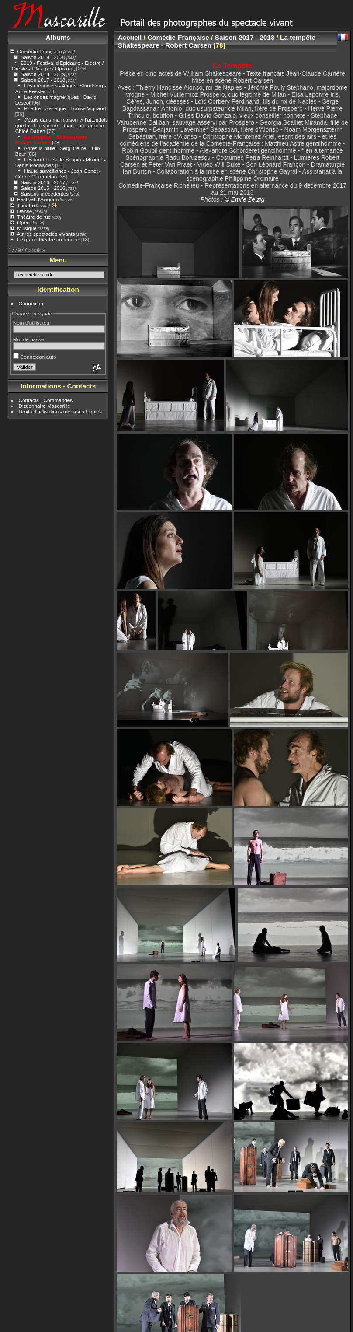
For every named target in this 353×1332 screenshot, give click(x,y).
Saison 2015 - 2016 (43, 188)
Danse (24, 211)
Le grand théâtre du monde (48, 239)
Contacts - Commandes (46, 400)
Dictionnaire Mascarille (44, 406)
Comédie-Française (39, 51)
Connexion (31, 303)
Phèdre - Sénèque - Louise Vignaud (65, 108)
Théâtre (26, 205)
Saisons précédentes (45, 193)
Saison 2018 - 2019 (43, 74)
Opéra (24, 222)
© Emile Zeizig (244, 199)
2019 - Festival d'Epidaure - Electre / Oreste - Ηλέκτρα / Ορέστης (58, 65)
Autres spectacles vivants (46, 234)
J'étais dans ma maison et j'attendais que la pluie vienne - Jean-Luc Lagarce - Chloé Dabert (61, 125)
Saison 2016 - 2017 (43, 182)
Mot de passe (28, 339)
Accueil (130, 37)
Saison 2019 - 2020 (43, 57)
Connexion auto (34, 357)
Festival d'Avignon (38, 199)
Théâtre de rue (34, 217)
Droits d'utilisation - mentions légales (60, 411)
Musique (26, 228)
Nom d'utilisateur (32, 322)
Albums (58, 37)
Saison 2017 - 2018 (43, 80)
